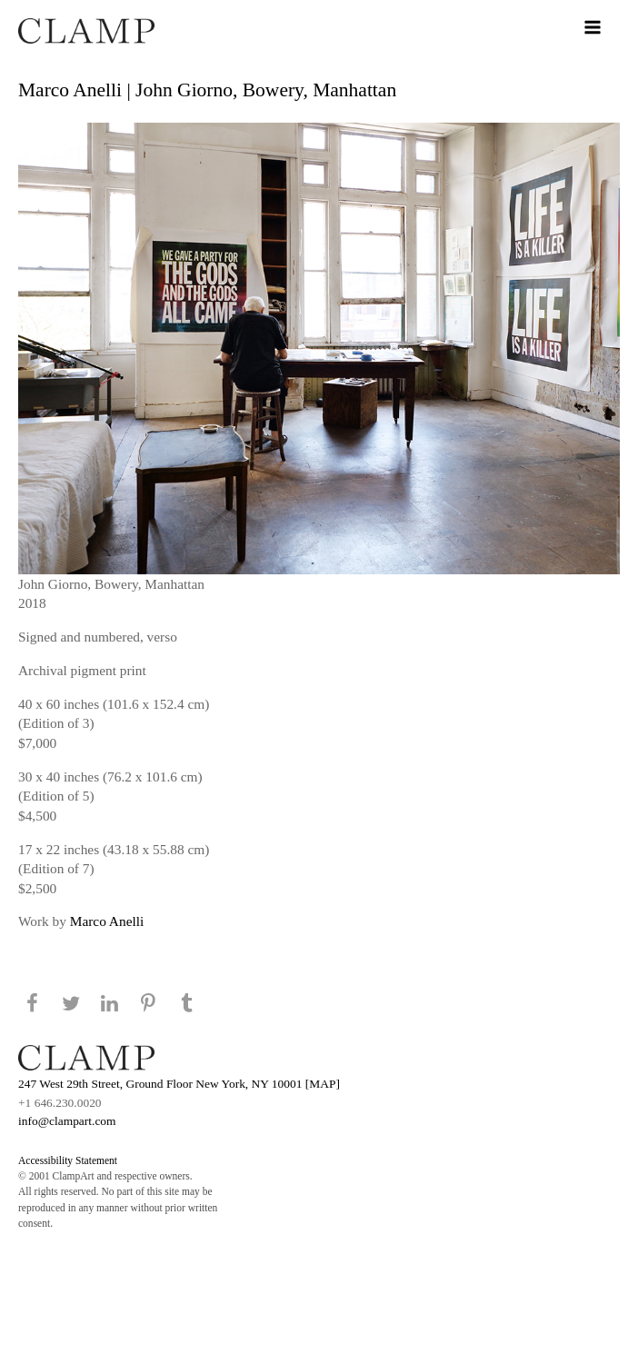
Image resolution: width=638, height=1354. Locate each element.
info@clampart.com (67, 1121)
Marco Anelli (107, 921)
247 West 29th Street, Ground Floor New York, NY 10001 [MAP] (179, 1083)
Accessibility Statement (67, 1160)
